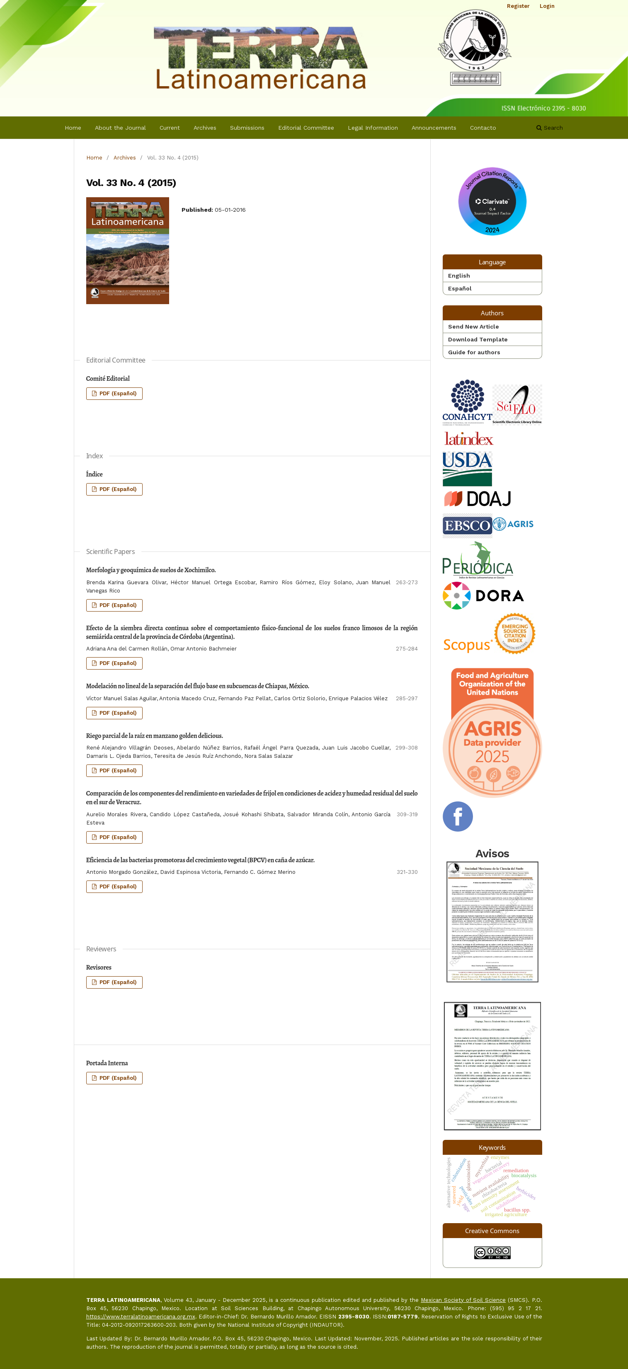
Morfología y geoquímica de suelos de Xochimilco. (151, 570)
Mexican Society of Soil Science (463, 1300)
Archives (205, 127)
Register (518, 6)
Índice (94, 474)
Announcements (434, 127)
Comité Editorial (108, 378)
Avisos (492, 916)
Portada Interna (107, 1063)
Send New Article (473, 326)
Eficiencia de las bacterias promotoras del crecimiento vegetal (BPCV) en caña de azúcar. (200, 860)
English (459, 275)
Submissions (247, 127)
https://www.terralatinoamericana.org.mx (140, 1316)
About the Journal (120, 127)
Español (460, 288)
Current (170, 127)
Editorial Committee (306, 127)
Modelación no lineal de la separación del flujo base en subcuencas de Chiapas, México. (198, 686)
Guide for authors (474, 352)
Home (73, 127)
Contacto (483, 127)
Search (549, 127)
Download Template (478, 339)
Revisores (99, 967)
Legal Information (373, 127)
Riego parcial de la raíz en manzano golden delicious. (154, 735)
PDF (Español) (117, 393)
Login (547, 6)
